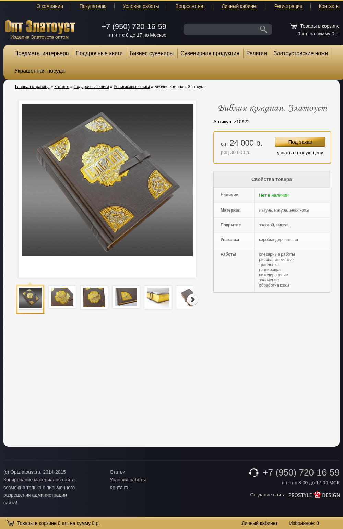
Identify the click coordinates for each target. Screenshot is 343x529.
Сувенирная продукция (209, 53)
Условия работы (141, 6)
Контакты (329, 6)
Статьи (117, 472)
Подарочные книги (99, 53)
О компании (50, 6)
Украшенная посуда (39, 71)
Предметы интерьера (41, 53)
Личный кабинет (240, 6)
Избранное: (304, 523)
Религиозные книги (132, 86)
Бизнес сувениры (152, 53)
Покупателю (93, 6)
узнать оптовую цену (300, 152)
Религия (256, 53)
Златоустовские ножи (301, 53)
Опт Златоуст (40, 29)
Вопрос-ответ (190, 6)
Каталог (61, 86)
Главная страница (32, 86)
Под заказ (300, 142)
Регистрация (288, 6)
